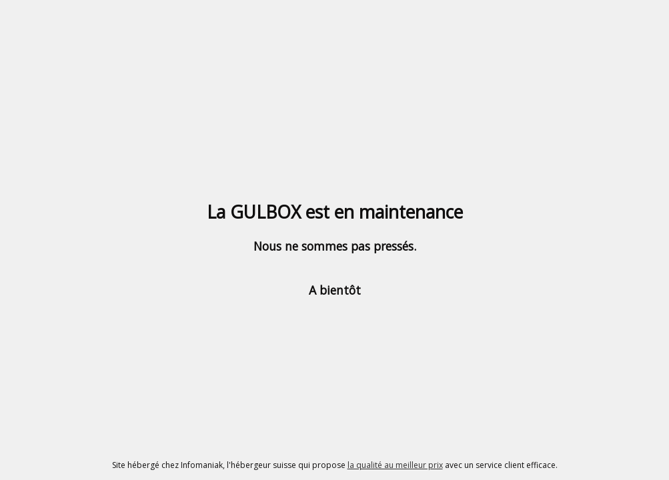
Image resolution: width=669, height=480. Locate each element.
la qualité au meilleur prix (395, 465)
